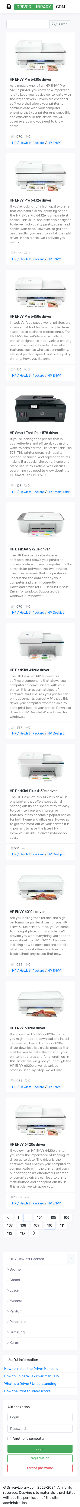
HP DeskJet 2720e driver (30, 549)
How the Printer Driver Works (27, 1391)
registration (40, 1458)
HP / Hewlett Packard (28, 143)
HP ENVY (54, 143)
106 (66, 1218)
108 (23, 1225)
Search (60, 24)
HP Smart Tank (58, 492)
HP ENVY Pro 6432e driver (30, 200)
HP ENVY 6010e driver (27, 912)
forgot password (40, 1468)
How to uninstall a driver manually (31, 1376)
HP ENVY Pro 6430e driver (30, 80)
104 (40, 1218)
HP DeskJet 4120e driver (29, 670)
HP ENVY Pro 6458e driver (30, 317)
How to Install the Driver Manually (31, 1369)
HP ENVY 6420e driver (27, 1145)
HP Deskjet (55, 613)
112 (9, 1233)
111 (62, 1225)
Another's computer (29, 1439)
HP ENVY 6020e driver (27, 1028)
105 (53, 1218)
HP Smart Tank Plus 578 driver (34, 433)
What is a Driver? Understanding (30, 1384)
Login (40, 1449)
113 (22, 1233)
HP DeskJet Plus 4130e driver (33, 791)
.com (36, 7)
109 (36, 1225)
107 (10, 1225)
